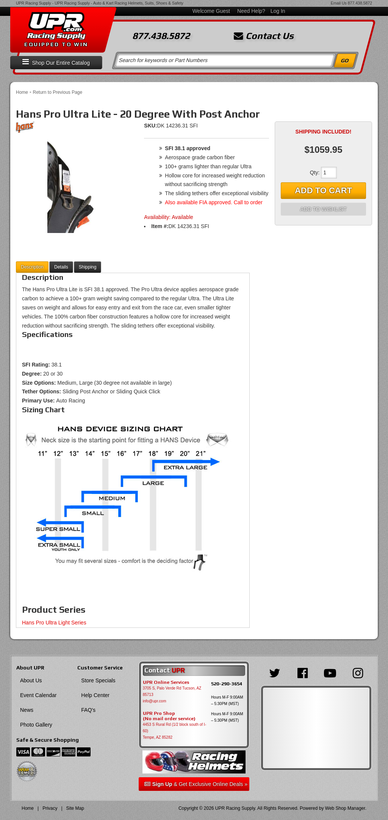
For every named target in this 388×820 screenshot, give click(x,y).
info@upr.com (154, 701)
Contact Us (264, 36)
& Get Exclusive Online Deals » (195, 784)
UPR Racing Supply (33, 3)
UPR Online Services (166, 682)
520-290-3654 (226, 683)
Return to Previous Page (57, 92)
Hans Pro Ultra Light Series (54, 623)
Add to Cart (323, 190)
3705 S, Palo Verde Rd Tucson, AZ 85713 (172, 691)
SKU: (150, 126)
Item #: (159, 226)
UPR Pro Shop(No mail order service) (169, 716)
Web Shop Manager (345, 808)
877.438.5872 (360, 3)
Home (22, 92)
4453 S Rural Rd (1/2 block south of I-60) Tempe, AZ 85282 (174, 730)
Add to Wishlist (323, 209)
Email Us (339, 3)
